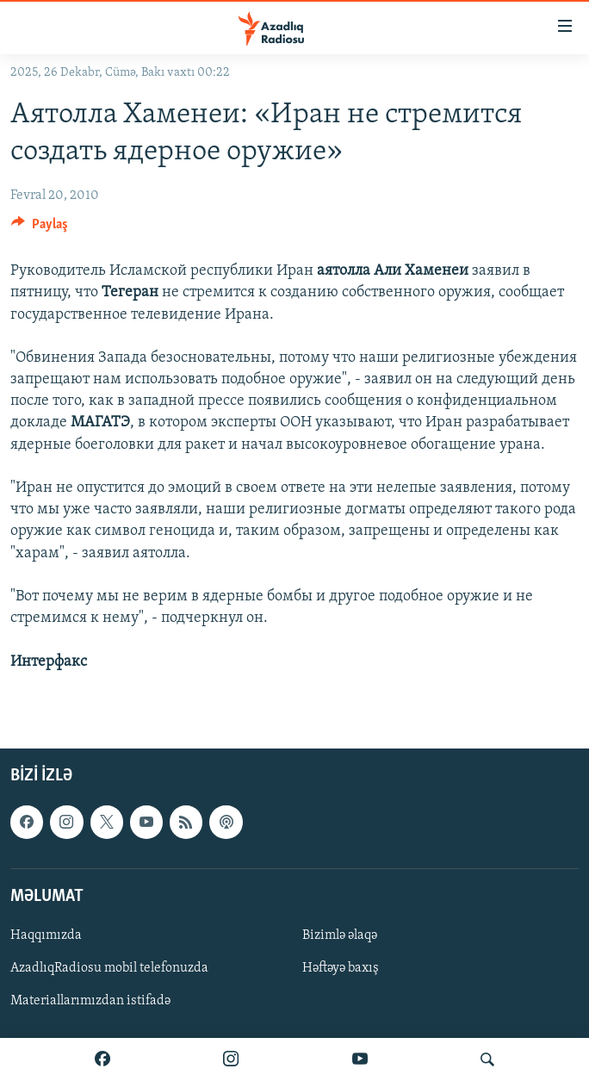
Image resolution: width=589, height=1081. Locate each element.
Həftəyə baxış (340, 968)
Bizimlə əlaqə (339, 935)
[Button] (39, 228)
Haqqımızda (46, 935)
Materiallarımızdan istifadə (90, 1001)
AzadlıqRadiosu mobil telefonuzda (109, 968)
